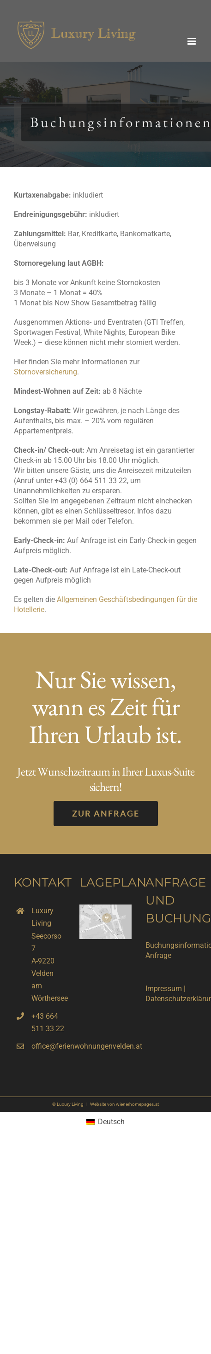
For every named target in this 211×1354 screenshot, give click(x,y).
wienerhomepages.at (137, 1104)
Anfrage (158, 955)
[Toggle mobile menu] (192, 41)
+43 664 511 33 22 (47, 1022)
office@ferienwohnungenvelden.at (48, 1046)
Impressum (163, 988)
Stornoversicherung (45, 372)
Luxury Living (70, 1104)
